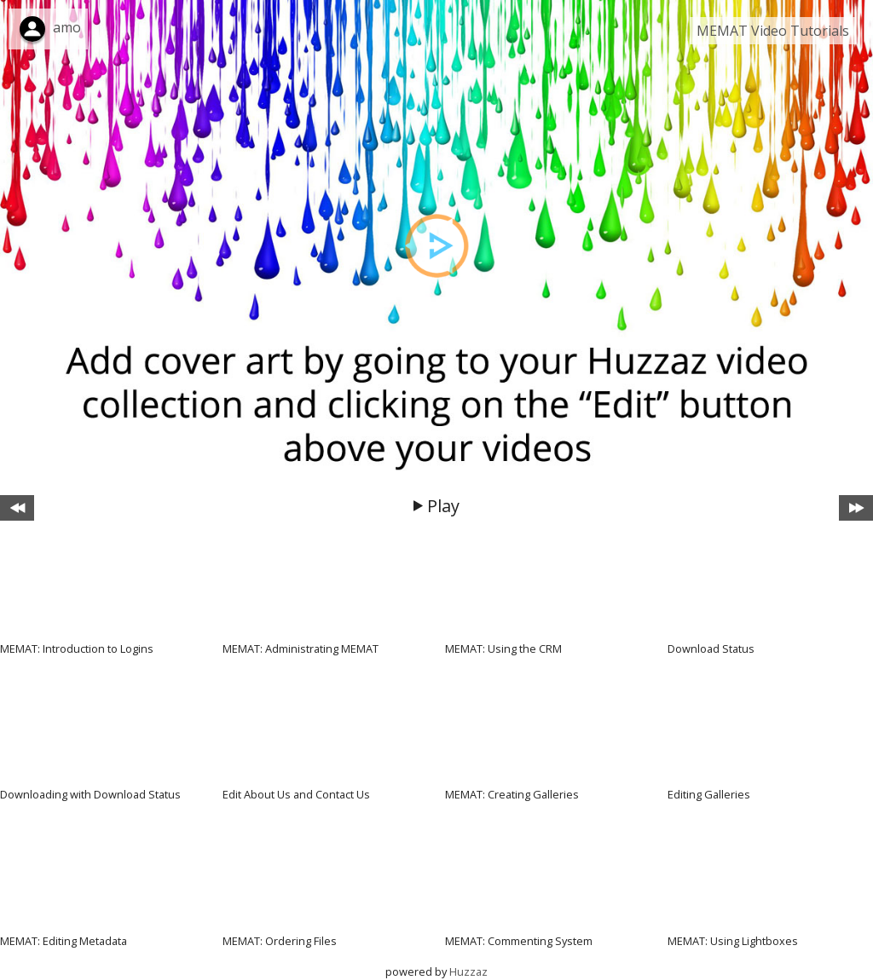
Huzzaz (468, 971)
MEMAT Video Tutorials (773, 30)
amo (67, 27)
